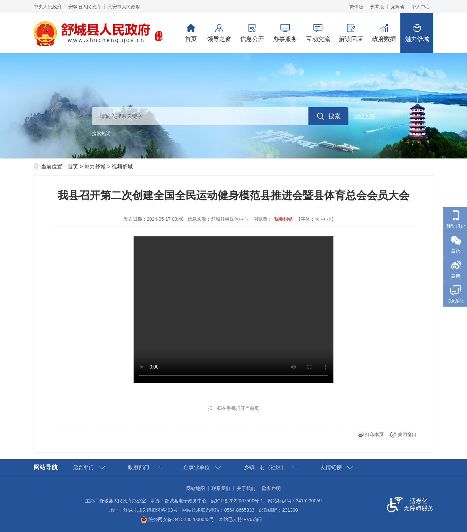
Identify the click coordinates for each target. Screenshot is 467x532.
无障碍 (398, 6)
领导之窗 (219, 33)
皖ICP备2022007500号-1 (237, 500)
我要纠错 (283, 219)
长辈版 (377, 6)
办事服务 (284, 33)
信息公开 (251, 33)
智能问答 (364, 116)
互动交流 (317, 33)
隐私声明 (271, 488)
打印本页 (374, 434)
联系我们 (221, 488)
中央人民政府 (48, 6)
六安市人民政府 (124, 6)
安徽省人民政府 (84, 6)
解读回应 (350, 33)
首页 (191, 33)
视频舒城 (122, 166)
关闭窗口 (407, 434)
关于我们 (246, 488)
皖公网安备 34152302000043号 (177, 519)
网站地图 (195, 488)
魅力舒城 (416, 33)
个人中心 (420, 6)
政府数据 (383, 33)
